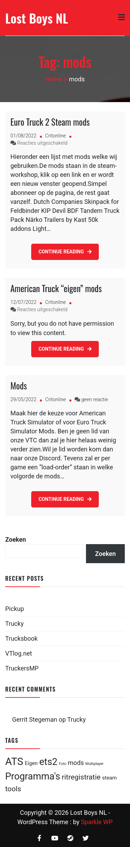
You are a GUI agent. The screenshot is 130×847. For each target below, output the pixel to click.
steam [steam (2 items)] (109, 778)
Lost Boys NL (36, 18)
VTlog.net (18, 653)
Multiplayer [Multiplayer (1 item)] (94, 764)
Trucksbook (21, 638)
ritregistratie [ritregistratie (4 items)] (81, 777)
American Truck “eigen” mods (56, 288)
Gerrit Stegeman (34, 719)
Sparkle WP (97, 822)
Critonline (55, 136)
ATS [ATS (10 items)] (14, 761)
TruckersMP (21, 668)
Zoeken (15, 539)
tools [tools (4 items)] (13, 789)
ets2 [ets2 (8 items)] (48, 761)
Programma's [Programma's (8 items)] (32, 776)
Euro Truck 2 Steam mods (50, 121)
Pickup (14, 608)
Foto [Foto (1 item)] (62, 764)
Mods (18, 385)
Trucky (14, 623)
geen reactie (94, 400)
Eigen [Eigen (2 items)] (31, 763)
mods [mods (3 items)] (76, 762)
